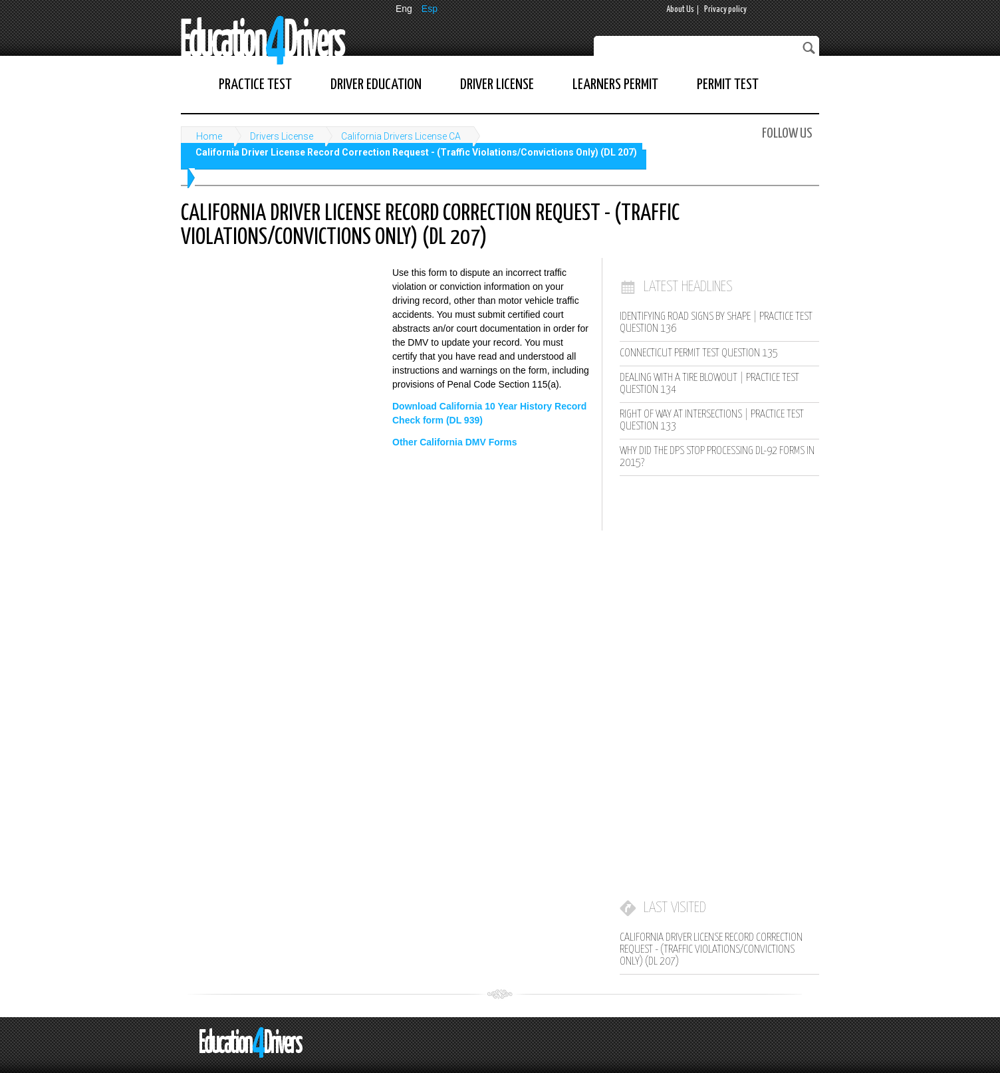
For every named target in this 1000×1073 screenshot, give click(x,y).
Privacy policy (725, 9)
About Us (680, 9)
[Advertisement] (280, 353)
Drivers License (281, 136)
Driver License (497, 84)
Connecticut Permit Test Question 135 (699, 353)
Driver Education (376, 84)
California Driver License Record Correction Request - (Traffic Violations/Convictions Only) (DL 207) (416, 152)
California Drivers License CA (401, 136)
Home (209, 136)
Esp (430, 8)
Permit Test (728, 84)
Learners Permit (615, 84)
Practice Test (255, 84)
